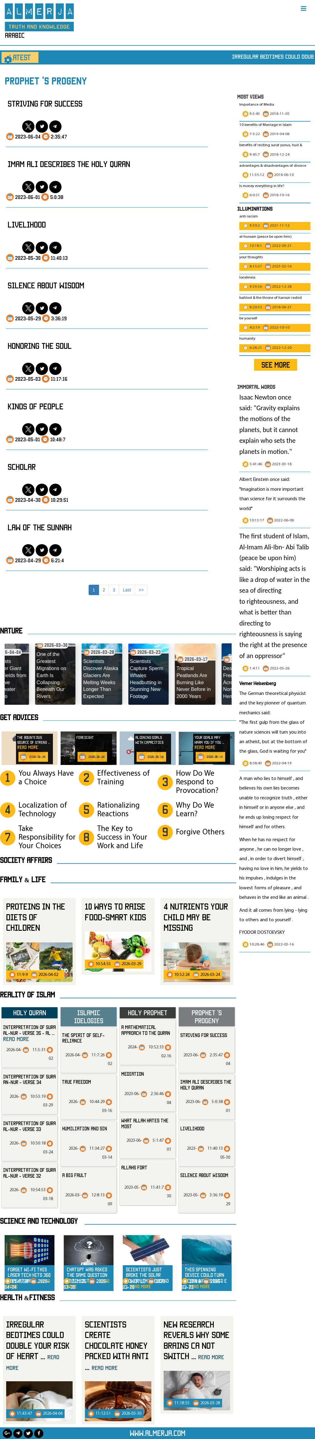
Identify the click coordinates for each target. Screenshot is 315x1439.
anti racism (248, 216)
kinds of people (35, 406)
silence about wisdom (46, 285)
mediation (132, 1073)
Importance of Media (256, 104)
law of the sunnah (40, 527)
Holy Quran (29, 1012)
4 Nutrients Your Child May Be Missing (196, 917)
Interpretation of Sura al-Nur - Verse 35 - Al (29, 1033)
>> (141, 589)
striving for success (45, 103)
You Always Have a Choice (46, 778)
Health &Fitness (27, 1297)
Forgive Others (200, 832)
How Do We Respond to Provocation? (197, 782)
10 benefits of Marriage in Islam (265, 125)
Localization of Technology (42, 810)
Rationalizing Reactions (118, 810)
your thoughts (251, 257)
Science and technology (39, 1221)
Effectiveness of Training (123, 778)
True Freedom (76, 1081)
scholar (22, 467)
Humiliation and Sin (84, 1128)
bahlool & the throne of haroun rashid (270, 298)
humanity (247, 338)
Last (127, 589)
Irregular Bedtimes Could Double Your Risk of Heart (38, 1345)
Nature (11, 630)
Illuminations (255, 208)
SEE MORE (275, 365)
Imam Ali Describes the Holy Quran (69, 164)
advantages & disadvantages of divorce (272, 166)
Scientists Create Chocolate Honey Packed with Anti (117, 1345)
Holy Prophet (147, 1012)
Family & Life (23, 879)
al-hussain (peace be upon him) (265, 237)
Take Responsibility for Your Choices (47, 838)
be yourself (248, 318)
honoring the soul (40, 346)
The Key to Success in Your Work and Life (122, 838)
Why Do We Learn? (195, 810)
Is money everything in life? (262, 186)
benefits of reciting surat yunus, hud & (270, 145)
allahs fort (134, 1167)
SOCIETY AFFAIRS (26, 860)
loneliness (247, 277)
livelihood (27, 224)
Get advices (19, 717)
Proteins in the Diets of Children (35, 917)
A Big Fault (74, 1175)
